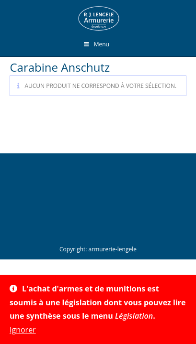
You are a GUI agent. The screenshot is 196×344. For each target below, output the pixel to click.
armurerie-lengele (113, 249)
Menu (96, 44)
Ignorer (23, 329)
